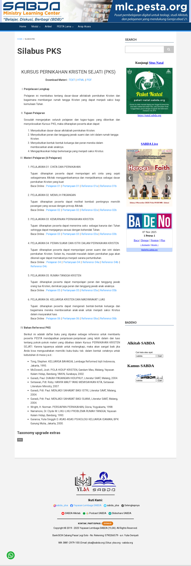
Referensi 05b (108, 290)
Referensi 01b (108, 186)
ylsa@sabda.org (96, 542)
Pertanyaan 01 (70, 186)
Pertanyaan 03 (70, 234)
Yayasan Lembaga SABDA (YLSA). (98, 528)
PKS (20, 440)
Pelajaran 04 (53, 262)
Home (19, 39)
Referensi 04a (90, 262)
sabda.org (127, 542)
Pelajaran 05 (53, 290)
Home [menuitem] (23, 26)
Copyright (59, 528)
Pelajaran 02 (53, 210)
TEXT (72, 79)
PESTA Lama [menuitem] (64, 26)
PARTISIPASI (94, 523)
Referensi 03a (89, 234)
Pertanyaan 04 (71, 262)
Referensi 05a (89, 290)
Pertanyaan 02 (70, 210)
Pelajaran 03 (53, 234)
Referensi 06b (108, 318)
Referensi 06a (89, 318)
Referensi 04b (110, 262)
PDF (89, 79)
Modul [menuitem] (35, 26)
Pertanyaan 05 (70, 290)
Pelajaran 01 (53, 186)
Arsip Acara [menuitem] (84, 26)
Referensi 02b (108, 210)
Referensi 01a (89, 186)
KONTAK (82, 523)
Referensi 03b (108, 234)
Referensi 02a (89, 210)
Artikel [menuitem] (48, 26)
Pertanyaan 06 (70, 318)
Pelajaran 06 (53, 318)
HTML (80, 79)
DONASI (108, 523)
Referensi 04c (38, 266)
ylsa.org (116, 542)
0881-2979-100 (71, 542)
